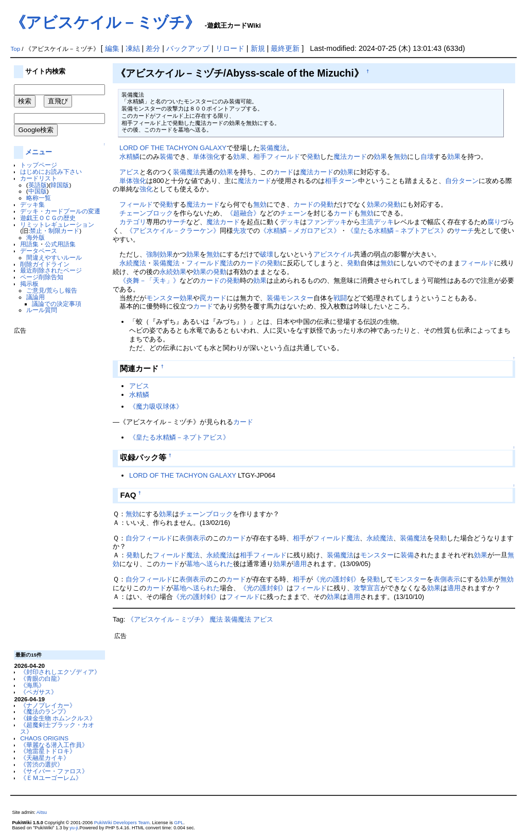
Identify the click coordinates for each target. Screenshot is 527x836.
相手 (260, 156)
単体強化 (206, 156)
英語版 (37, 184)
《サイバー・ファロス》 (54, 771)
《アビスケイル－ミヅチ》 (105, 22)
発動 (313, 156)
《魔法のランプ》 (44, 711)
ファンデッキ (327, 222)
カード (283, 172)
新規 (258, 48)
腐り (494, 222)
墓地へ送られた (209, 564)
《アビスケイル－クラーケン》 (173, 230)
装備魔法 (273, 148)
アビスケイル (333, 254)
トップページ (38, 164)
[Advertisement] (55, 488)
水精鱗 (129, 156)
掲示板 (29, 283)
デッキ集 (32, 204)
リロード (230, 48)
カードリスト (38, 178)
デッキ (290, 222)
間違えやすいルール (54, 257)
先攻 (240, 230)
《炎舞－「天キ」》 (149, 280)
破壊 (266, 254)
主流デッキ (377, 222)
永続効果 (173, 272)
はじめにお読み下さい (51, 171)
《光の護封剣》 (336, 579)
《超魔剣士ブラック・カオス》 (57, 728)
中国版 (37, 191)
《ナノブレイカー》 (48, 705)
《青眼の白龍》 (41, 678)
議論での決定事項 (56, 303)
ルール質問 (41, 309)
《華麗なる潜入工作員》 (54, 744)
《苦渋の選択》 (41, 764)
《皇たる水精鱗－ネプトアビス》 (397, 230)
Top (15, 49)
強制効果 (159, 254)
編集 (112, 48)
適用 (300, 564)
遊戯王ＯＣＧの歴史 (48, 217)
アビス (129, 172)
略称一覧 (38, 197)
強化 (146, 189)
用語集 (29, 244)
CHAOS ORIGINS (44, 738)
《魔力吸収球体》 (156, 406)
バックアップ (187, 48)
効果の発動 (383, 204)
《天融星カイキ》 (44, 757)
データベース (38, 250)
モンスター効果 (169, 298)
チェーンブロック (146, 213)
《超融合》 (243, 213)
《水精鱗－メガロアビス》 (300, 230)
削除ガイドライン (44, 264)
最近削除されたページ (51, 270)
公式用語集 (60, 244)
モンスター (377, 555)
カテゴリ (132, 222)
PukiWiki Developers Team (122, 822)
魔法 (216, 619)
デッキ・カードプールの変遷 (60, 211)
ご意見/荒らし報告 (51, 290)
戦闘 (340, 298)
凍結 (133, 48)
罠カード (213, 298)
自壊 (427, 156)
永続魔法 (132, 263)
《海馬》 (32, 685)
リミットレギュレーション (57, 224)
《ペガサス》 (38, 691)
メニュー (38, 152)
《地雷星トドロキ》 (48, 751)
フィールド (283, 156)
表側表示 (192, 538)
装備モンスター (290, 298)
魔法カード (350, 156)
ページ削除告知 (41, 277)
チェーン (293, 213)
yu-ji (73, 827)
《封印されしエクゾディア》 (60, 671)
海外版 (35, 237)
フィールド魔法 (209, 263)
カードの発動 (313, 204)
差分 (153, 48)
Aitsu (42, 812)
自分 (452, 181)
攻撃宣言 (367, 588)
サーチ (176, 222)
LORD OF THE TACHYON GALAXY (172, 148)
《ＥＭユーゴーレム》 (51, 777)
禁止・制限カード (54, 230)
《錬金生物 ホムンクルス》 (58, 718)
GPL (178, 822)
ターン (348, 181)
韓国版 (59, 184)
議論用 (35, 297)
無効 (400, 156)
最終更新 (285, 48)
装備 (166, 156)
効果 (240, 156)
